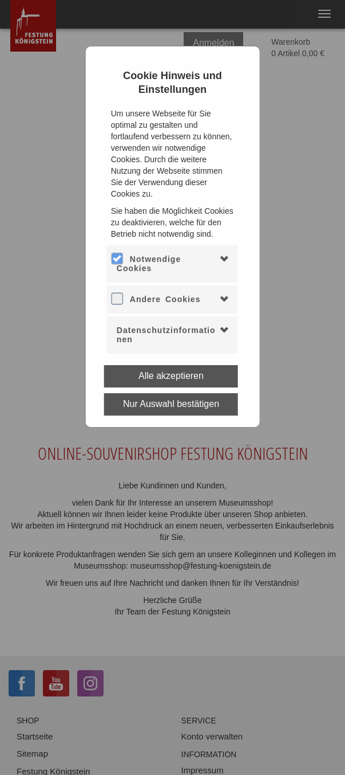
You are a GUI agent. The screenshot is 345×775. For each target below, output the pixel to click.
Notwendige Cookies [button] (149, 263)
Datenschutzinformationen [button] (166, 334)
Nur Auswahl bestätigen (171, 404)
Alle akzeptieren (171, 376)
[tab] (172, 264)
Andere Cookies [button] (165, 299)
